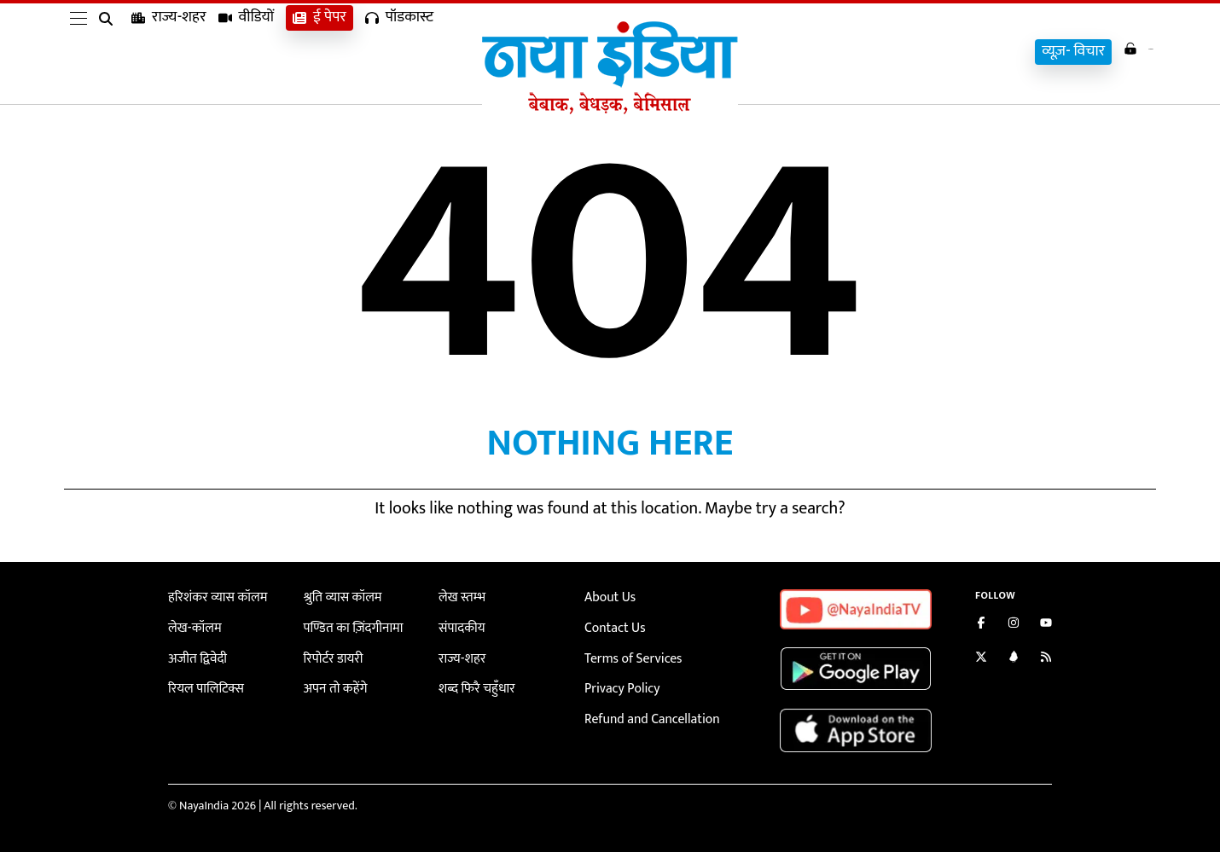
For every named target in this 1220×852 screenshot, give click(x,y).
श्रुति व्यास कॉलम (339, 596)
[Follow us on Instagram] (1014, 625)
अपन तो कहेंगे (332, 683)
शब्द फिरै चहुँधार (473, 683)
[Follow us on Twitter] (981, 659)
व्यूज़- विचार (1045, 51)
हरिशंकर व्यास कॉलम (212, 596)
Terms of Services (627, 654)
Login (1123, 50)
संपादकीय (459, 625)
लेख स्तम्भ (459, 596)
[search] (109, 53)
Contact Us (611, 625)
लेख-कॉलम (192, 625)
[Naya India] (610, 110)
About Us (607, 596)
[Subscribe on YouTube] (1046, 625)
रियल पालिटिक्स (202, 683)
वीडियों (246, 51)
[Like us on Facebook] (981, 625)
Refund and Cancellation (645, 711)
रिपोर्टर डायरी (330, 654)
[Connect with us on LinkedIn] (1014, 659)
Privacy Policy (618, 683)
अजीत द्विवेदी (194, 654)
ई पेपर (319, 51)
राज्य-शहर (168, 51)
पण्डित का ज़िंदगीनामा (348, 625)
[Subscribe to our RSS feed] (1046, 659)
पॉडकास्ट (399, 51)
